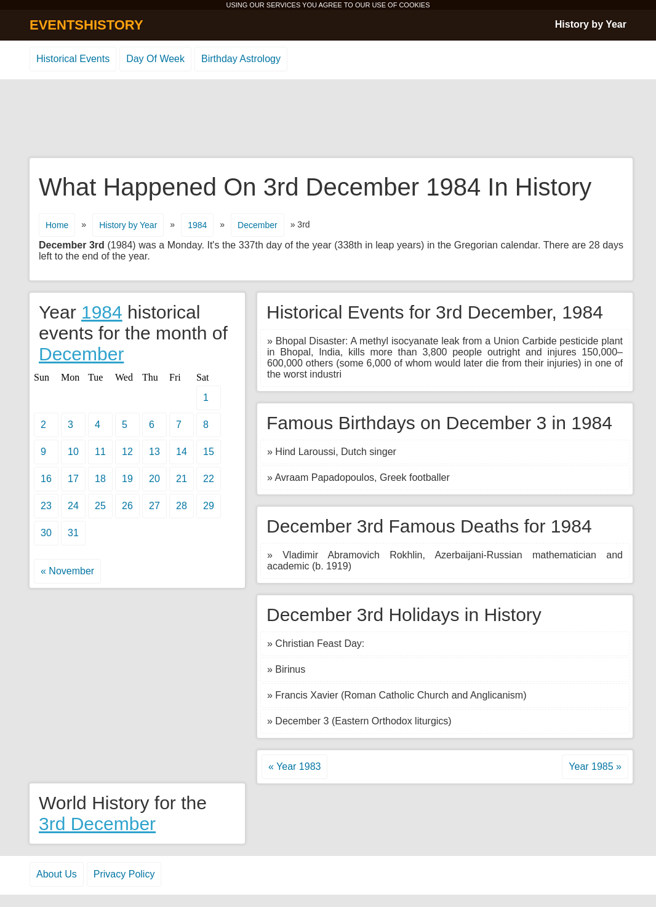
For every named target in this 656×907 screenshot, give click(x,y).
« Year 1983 (294, 766)
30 (46, 533)
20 (154, 478)
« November (67, 571)
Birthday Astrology (241, 58)
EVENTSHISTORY (86, 25)
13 (154, 451)
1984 (197, 225)
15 (208, 451)
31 (73, 533)
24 (73, 506)
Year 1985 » (595, 766)
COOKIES (414, 5)
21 (181, 478)
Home (57, 225)
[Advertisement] (328, 119)
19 (127, 478)
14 (181, 451)
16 (46, 478)
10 (73, 451)
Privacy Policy (124, 874)
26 (127, 506)
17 (73, 478)
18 (100, 478)
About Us (56, 874)
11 (100, 451)
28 (181, 506)
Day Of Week (155, 58)
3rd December (97, 824)
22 (208, 478)
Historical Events (73, 58)
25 (100, 506)
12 (127, 451)
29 (208, 506)
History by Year (590, 24)
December (258, 225)
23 (46, 506)
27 (154, 506)
